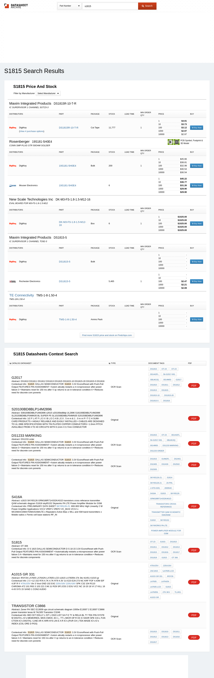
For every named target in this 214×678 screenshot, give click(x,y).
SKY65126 (164, 483)
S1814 (169, 469)
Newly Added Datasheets (52, 666)
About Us (169, 666)
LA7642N (164, 559)
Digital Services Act (139, 666)
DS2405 (153, 457)
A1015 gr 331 (156, 555)
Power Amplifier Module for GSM (166, 513)
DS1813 (153, 387)
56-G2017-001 (169, 373)
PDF (193, 382)
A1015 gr (176, 568)
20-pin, (169, 473)
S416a (178, 478)
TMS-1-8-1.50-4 (68, 319)
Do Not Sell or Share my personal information (105, 666)
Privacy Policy (74, 666)
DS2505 (153, 462)
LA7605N (178, 564)
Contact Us (156, 666)
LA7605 (153, 559)
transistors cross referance (166, 492)
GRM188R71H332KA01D (160, 487)
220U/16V (60, 559)
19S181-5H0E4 (67, 165)
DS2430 (164, 457)
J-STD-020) (155, 478)
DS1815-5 (64, 261)
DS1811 (164, 382)
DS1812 (175, 382)
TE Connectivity (22, 295)
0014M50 (167, 378)
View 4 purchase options (31, 131)
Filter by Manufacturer (24, 93)
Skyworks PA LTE (158, 508)
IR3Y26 (170, 555)
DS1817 (175, 533)
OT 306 (174, 537)
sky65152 (164, 503)
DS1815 (153, 369)
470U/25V (25, 559)
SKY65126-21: (63, 492)
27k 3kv (153, 568)
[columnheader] (57, 363)
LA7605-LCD (155, 564)
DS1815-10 (176, 387)
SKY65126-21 (156, 473)
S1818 (153, 503)
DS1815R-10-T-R (68, 127)
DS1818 (153, 537)
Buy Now (196, 128)
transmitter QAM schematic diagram (166, 497)
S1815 (162, 524)
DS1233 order (157, 444)
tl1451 (165, 568)
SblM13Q (154, 378)
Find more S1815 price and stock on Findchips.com (107, 335)
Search (147, 6)
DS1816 (153, 396)
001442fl (154, 373)
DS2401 (176, 453)
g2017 (177, 378)
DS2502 (175, 457)
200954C (167, 478)
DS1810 (153, 382)
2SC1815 (154, 550)
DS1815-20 (155, 391)
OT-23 (163, 369)
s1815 (153, 483)
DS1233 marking (170, 440)
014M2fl (165, 453)
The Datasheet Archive (16, 6)
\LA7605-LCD (167, 550)
